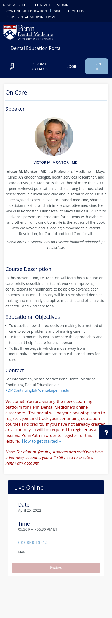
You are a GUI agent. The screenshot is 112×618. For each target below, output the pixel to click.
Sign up (97, 66)
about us (75, 10)
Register (56, 567)
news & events (16, 4)
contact (42, 4)
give (57, 10)
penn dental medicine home (31, 16)
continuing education (26, 10)
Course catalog (40, 66)
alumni (63, 4)
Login (72, 66)
